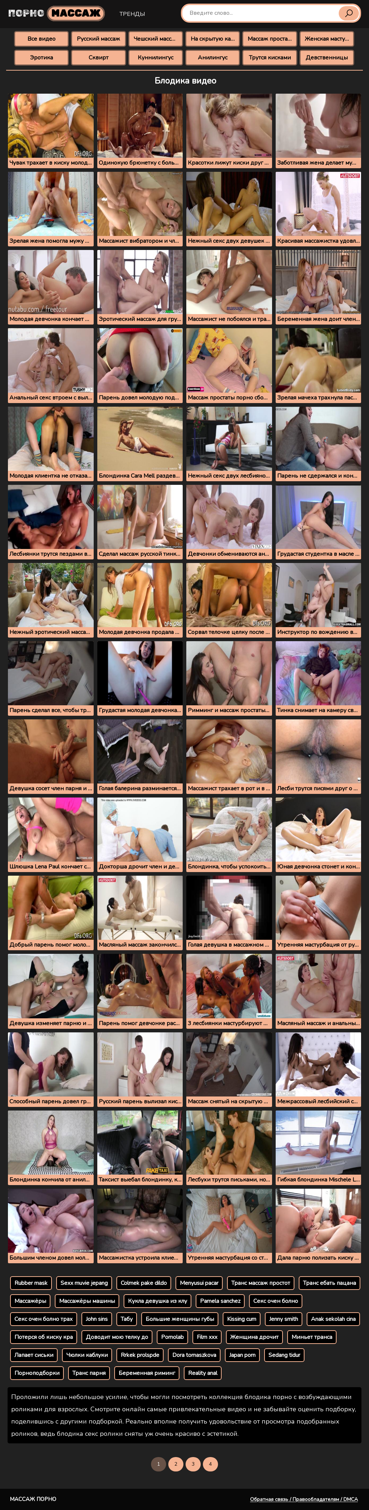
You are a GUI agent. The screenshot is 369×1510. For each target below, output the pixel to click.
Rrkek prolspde (140, 1355)
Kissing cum (241, 1319)
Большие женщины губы (180, 1319)
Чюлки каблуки (87, 1355)
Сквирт (98, 58)
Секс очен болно (275, 1301)
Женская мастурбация (329, 39)
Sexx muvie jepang (84, 1283)
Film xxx (207, 1337)
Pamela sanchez (220, 1301)
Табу (127, 1319)
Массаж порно (33, 1499)
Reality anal (202, 1373)
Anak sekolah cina (333, 1319)
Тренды (132, 14)
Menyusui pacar (199, 1283)
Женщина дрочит (254, 1337)
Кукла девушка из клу (157, 1301)
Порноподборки (36, 1373)
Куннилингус (155, 58)
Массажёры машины (87, 1301)
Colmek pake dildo (144, 1283)
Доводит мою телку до (117, 1337)
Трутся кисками (270, 58)
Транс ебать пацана (329, 1283)
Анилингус (212, 58)
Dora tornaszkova (194, 1355)
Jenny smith (283, 1319)
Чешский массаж (156, 39)
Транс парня (89, 1373)
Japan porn (242, 1355)
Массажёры (30, 1301)
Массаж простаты (271, 39)
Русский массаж (98, 39)
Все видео (41, 39)
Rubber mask (31, 1283)
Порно (56, 13)
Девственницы (327, 58)
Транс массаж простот (260, 1283)
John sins (97, 1319)
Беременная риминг (147, 1373)
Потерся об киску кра (43, 1337)
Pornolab (172, 1337)
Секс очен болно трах (43, 1319)
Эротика (41, 58)
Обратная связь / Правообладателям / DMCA (304, 1499)
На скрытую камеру (215, 39)
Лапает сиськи (33, 1355)
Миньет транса (312, 1337)
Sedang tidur (284, 1355)
